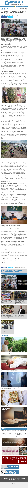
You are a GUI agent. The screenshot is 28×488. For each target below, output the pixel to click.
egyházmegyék (19, 433)
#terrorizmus (16, 271)
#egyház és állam (8, 270)
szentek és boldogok (14, 436)
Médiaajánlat (10, 486)
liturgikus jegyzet (5, 430)
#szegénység (10, 271)
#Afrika (2, 270)
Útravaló (7, 434)
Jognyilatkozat (14, 486)
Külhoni (14, 478)
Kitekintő (3, 15)
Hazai (5, 478)
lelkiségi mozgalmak (22, 431)
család (14, 433)
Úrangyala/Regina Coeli (21, 430)
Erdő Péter (20, 436)
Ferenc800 (4, 431)
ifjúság (25, 433)
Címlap (2, 478)
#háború (21, 270)
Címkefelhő (4, 429)
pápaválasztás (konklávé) (7, 433)
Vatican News (14, 260)
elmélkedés (4, 436)
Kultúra (17, 479)
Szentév (8, 436)
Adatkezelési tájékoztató (20, 486)
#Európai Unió (16, 270)
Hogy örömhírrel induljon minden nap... (7, 410)
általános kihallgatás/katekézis (12, 431)
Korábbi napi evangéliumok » (22, 426)
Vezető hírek (4, 335)
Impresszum (5, 486)
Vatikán (3, 434)
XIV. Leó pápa (18, 435)
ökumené (11, 434)
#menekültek (4, 271)
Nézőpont (13, 479)
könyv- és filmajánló (12, 430)
